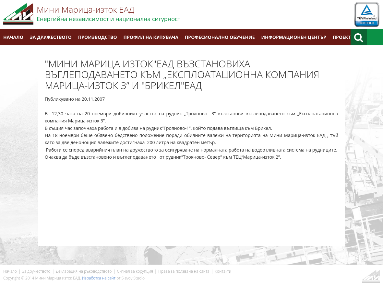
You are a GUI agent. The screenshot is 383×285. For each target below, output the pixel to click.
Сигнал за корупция (135, 271)
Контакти (16, 53)
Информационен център (293, 37)
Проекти (343, 37)
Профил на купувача (151, 37)
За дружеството (51, 37)
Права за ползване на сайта (183, 271)
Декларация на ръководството (84, 271)
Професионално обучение (220, 37)
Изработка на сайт (98, 278)
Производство (97, 37)
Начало (13, 37)
